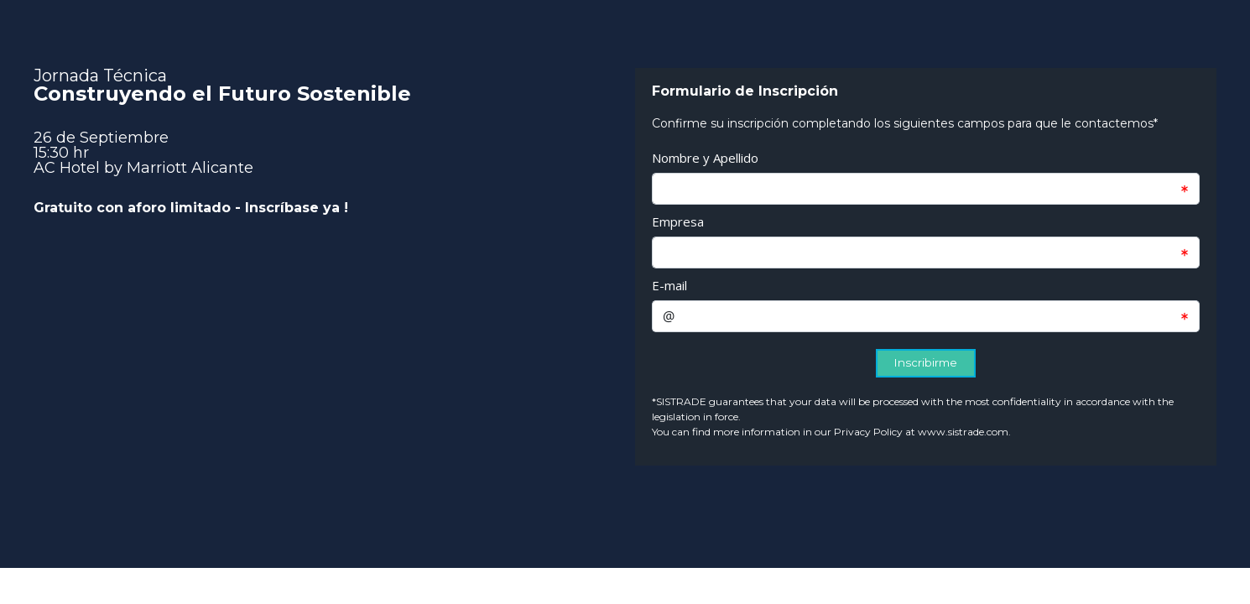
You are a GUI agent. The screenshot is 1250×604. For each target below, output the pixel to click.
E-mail (669, 285)
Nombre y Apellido (705, 157)
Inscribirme (925, 362)
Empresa (678, 221)
